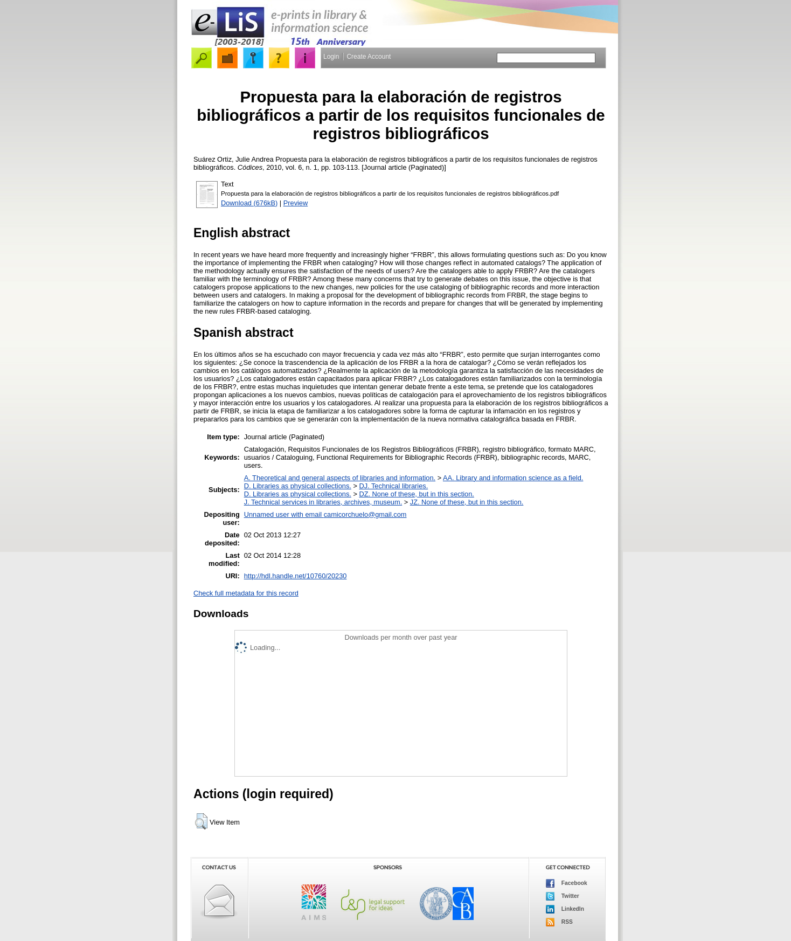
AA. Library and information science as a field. (513, 478)
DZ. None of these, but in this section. (416, 494)
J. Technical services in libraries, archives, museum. (323, 502)
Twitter (562, 896)
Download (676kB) (249, 203)
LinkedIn (565, 909)
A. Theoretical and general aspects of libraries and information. (339, 478)
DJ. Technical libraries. (393, 486)
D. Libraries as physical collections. (297, 486)
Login (331, 56)
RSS (559, 922)
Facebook (566, 883)
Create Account (368, 56)
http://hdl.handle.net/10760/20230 (295, 576)
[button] (201, 821)
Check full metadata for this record (246, 593)
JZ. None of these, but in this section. (467, 502)
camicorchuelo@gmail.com (365, 514)
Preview (295, 203)
